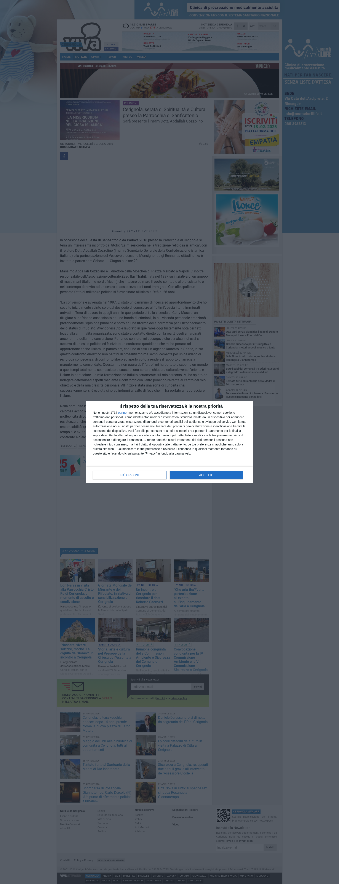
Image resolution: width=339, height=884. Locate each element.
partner (123, 412)
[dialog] (169, 442)
